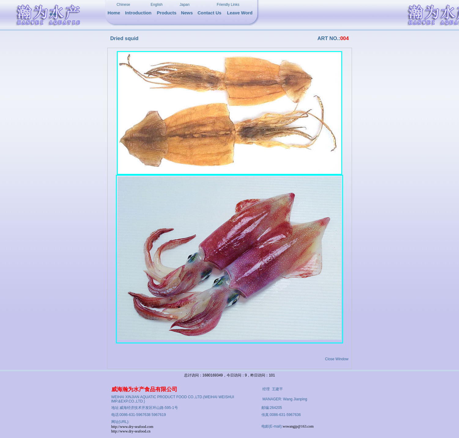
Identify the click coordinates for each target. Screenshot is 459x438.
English (156, 4)
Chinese (123, 4)
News (187, 12)
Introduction (138, 12)
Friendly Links (228, 4)
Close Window (337, 359)
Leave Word (240, 12)
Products (166, 12)
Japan (185, 4)
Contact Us (209, 12)
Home (114, 12)
